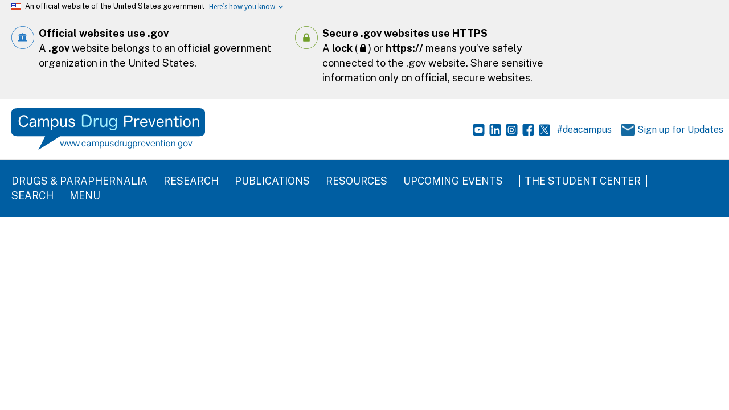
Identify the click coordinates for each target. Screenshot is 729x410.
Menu (84, 196)
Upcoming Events (453, 181)
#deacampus (584, 129)
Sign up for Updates (666, 130)
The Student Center (583, 181)
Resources (356, 181)
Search (32, 196)
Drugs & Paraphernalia (79, 181)
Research (191, 181)
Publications (272, 181)
